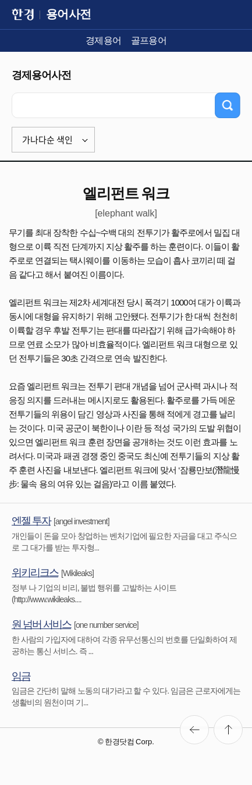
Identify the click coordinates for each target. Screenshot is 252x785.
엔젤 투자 (31, 521)
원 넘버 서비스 (41, 624)
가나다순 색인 (47, 139)
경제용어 (104, 40)
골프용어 (149, 40)
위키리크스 (35, 572)
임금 (21, 676)
